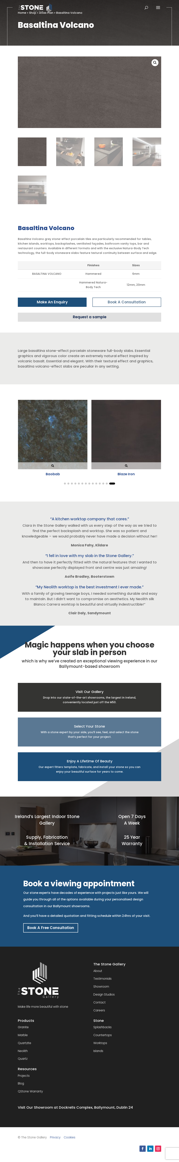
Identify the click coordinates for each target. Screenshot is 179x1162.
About (97, 974)
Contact (99, 1005)
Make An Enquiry (52, 302)
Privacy (55, 1140)
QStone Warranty (30, 1094)
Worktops (100, 1046)
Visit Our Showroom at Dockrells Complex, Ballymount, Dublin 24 (75, 1110)
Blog (21, 1086)
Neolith (23, 1054)
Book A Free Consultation (54, 930)
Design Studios (104, 998)
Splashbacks (102, 1030)
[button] (154, 62)
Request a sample (89, 318)
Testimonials (102, 982)
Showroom (101, 990)
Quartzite (24, 1046)
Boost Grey (60, 476)
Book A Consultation (127, 302)
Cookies (69, 1140)
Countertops (102, 1038)
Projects (24, 1079)
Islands (98, 1054)
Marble (23, 1038)
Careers (99, 1013)
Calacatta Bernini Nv (133, 476)
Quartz (23, 1062)
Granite (23, 1030)
